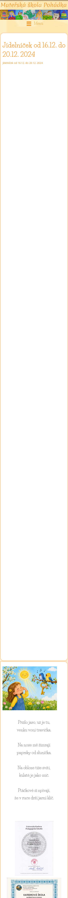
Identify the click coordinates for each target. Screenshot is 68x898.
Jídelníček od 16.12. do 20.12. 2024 (23, 63)
